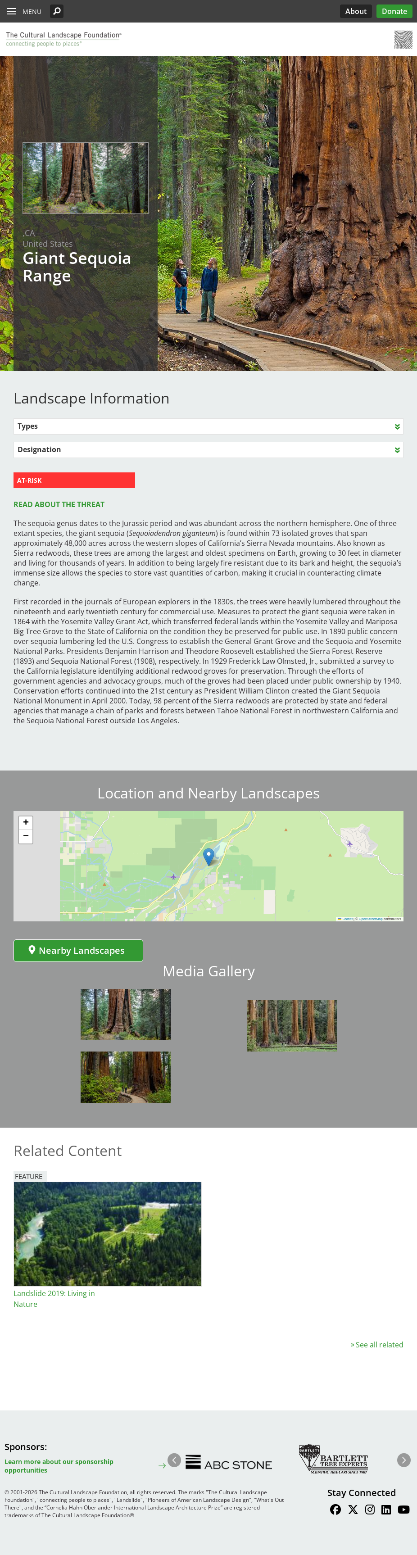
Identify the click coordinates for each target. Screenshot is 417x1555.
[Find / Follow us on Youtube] (404, 1511)
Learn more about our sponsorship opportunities (59, 1465)
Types (28, 426)
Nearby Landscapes (76, 950)
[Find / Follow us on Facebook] (335, 1511)
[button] (56, 11)
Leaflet (345, 919)
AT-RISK (29, 480)
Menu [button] (32, 11)
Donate (394, 11)
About (356, 11)
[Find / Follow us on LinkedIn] (386, 1511)
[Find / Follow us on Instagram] (370, 1511)
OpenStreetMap (371, 919)
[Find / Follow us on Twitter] (353, 1511)
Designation (39, 449)
